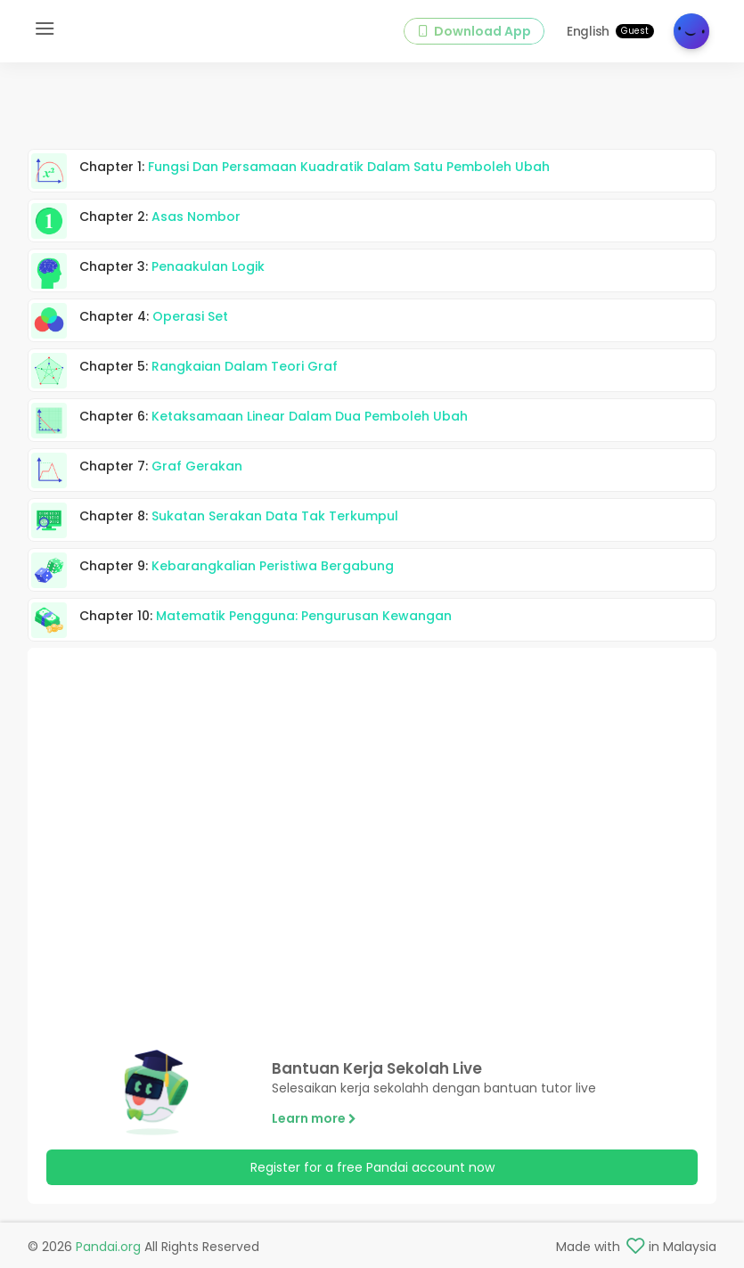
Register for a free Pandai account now (372, 1167)
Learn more (314, 1118)
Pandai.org (108, 1247)
